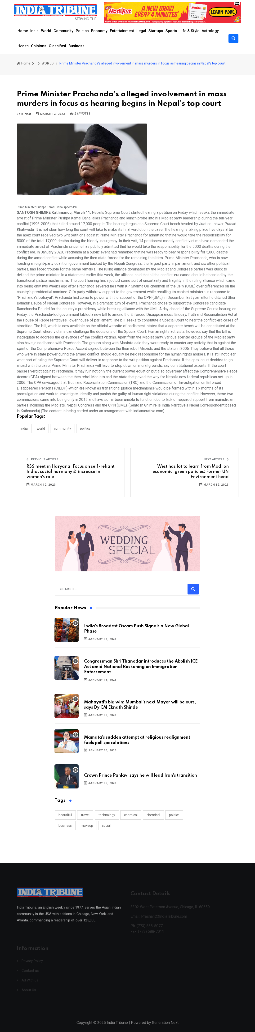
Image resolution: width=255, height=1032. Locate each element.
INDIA (24, 428)
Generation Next (165, 1027)
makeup (87, 825)
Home (23, 31)
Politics (82, 31)
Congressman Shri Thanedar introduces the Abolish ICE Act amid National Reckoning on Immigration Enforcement (141, 666)
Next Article (216, 459)
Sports (171, 31)
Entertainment (122, 31)
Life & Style (189, 31)
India (34, 31)
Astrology (210, 31)
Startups (155, 31)
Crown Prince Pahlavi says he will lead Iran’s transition (140, 775)
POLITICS (85, 428)
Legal (141, 31)
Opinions (38, 46)
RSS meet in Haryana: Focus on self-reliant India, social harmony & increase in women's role (71, 471)
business (65, 825)
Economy (99, 31)
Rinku (26, 114)
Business (76, 46)
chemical (131, 815)
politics (174, 815)
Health (23, 46)
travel (85, 815)
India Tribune (117, 1027)
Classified (57, 46)
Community (63, 31)
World (46, 31)
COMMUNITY (62, 428)
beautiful (65, 815)
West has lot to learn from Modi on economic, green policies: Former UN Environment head (190, 471)
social (106, 825)
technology (106, 815)
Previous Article (42, 459)
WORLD (48, 63)
